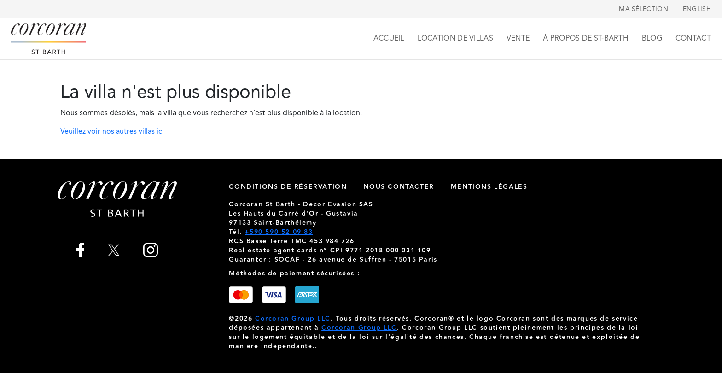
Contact (693, 38)
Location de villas (455, 38)
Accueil (388, 38)
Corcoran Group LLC (293, 319)
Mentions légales (489, 187)
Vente (518, 38)
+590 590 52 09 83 (279, 232)
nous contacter (398, 187)
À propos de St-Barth (586, 38)
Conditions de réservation (288, 187)
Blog (652, 38)
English (697, 9)
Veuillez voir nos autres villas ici (112, 131)
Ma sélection (643, 9)
